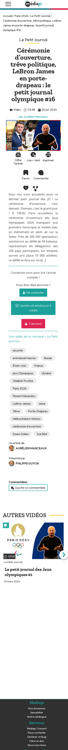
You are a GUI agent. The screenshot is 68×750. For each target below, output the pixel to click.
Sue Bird (42, 434)
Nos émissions (36, 708)
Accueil (7, 16)
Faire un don (37, 741)
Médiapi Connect (37, 728)
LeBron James (22, 403)
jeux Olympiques (23, 373)
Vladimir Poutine (23, 381)
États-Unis (19, 365)
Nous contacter (37, 732)
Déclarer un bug (36, 736)
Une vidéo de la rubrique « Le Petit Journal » (33, 339)
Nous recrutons (37, 745)
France (38, 365)
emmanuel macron (24, 358)
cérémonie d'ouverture (27, 426)
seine (42, 403)
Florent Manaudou (24, 396)
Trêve (16, 411)
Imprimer (48, 160)
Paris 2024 (21, 16)
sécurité (18, 350)
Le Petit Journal (40, 16)
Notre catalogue (36, 716)
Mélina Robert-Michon (26, 419)
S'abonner (35, 323)
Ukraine (46, 373)
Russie (48, 358)
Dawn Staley (21, 434)
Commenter (41, 178)
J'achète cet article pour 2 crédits (33, 308)
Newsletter (36, 712)
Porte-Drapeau (38, 411)
